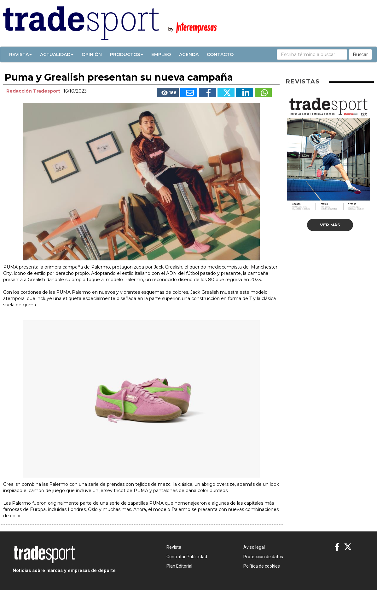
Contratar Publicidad (186, 556)
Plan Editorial (179, 566)
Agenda (189, 54)
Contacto (220, 54)
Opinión (92, 54)
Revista (20, 54)
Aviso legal (254, 547)
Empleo (161, 54)
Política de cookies (261, 566)
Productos (126, 54)
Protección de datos (263, 556)
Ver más (330, 224)
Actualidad (56, 54)
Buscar (360, 54)
